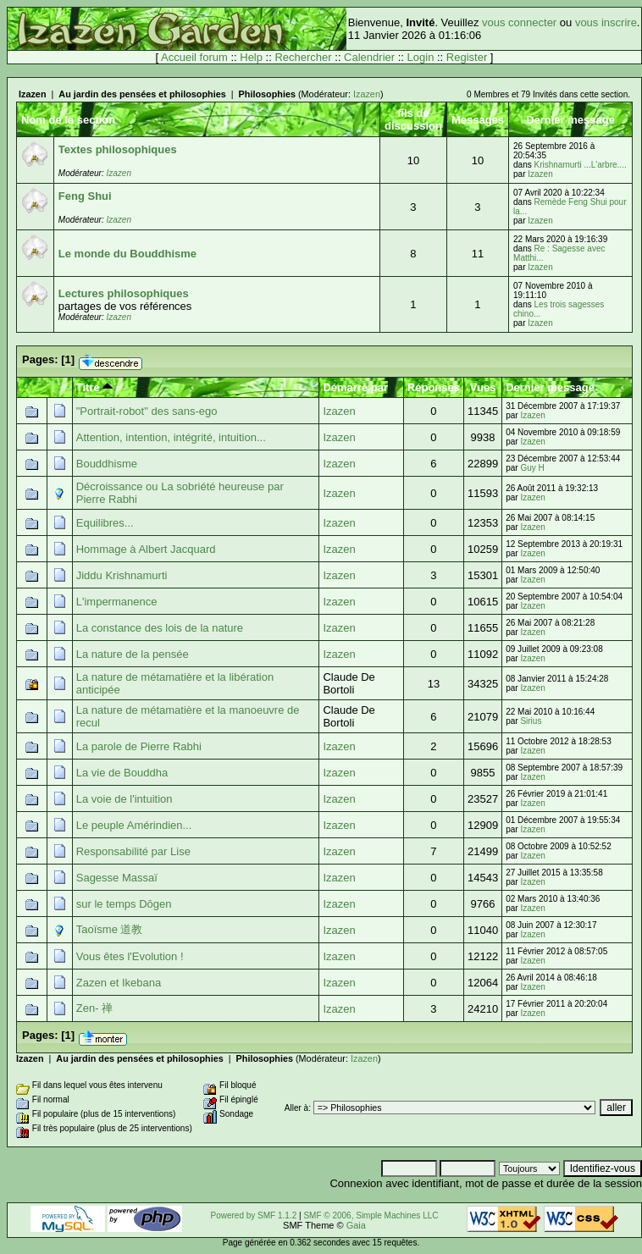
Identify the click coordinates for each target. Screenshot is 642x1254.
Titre (94, 387)
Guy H (532, 467)
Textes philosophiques (117, 149)
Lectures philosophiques (123, 293)
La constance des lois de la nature (159, 627)
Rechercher (302, 57)
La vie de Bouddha (122, 772)
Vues (483, 387)
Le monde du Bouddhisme (127, 253)
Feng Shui (85, 196)
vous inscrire (606, 22)
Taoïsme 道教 (109, 929)
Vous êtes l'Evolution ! (130, 956)
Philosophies (267, 94)
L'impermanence (117, 601)
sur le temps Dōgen (124, 904)
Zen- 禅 (94, 1008)
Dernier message (550, 387)
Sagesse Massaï (117, 877)
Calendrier (369, 57)
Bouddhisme (106, 463)
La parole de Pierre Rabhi (139, 746)
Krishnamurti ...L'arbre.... (580, 164)
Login (420, 57)
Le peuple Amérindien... (134, 825)
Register (466, 57)
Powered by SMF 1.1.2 (254, 1215)
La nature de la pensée (132, 654)
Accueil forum (194, 57)
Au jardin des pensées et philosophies (141, 94)
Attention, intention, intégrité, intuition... (171, 437)
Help (251, 57)
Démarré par (355, 387)
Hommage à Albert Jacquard (146, 549)
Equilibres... (105, 523)
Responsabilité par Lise (133, 851)
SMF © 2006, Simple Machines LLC (370, 1215)
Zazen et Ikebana (118, 982)
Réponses (433, 387)
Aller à (296, 1108)
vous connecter (519, 22)
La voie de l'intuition (124, 799)
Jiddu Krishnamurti (122, 575)
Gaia (356, 1225)
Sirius (530, 721)
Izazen (33, 94)
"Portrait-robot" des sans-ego (147, 411)
